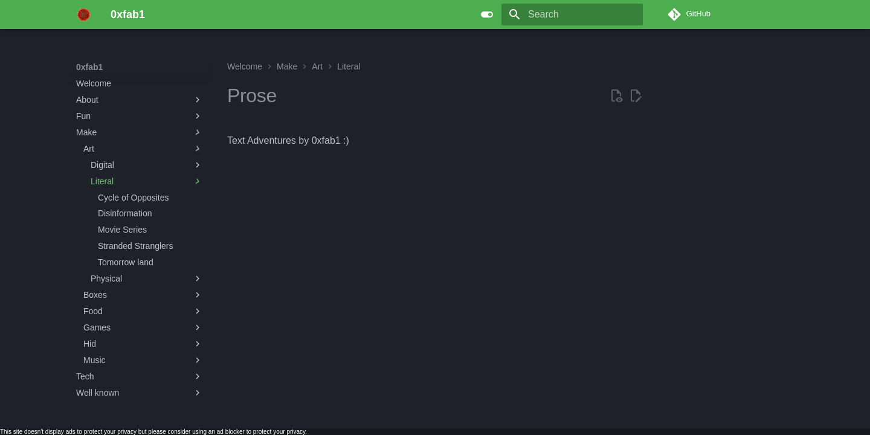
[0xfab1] (83, 14)
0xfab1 (89, 67)
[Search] (572, 14)
